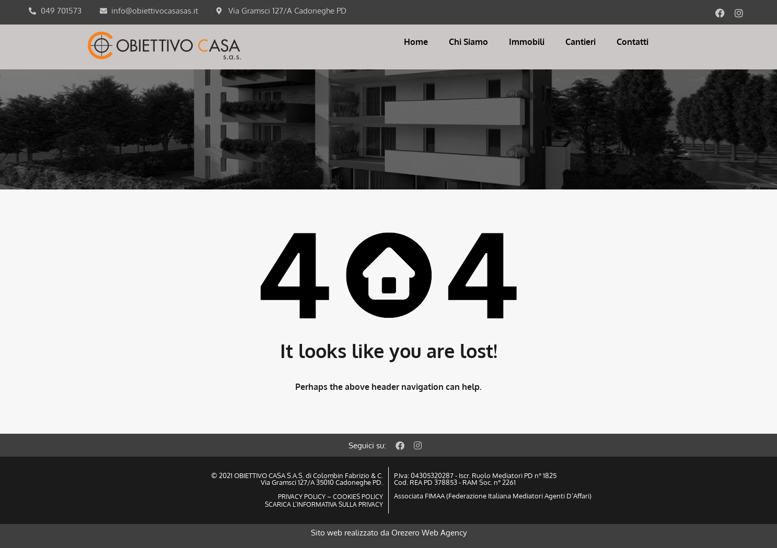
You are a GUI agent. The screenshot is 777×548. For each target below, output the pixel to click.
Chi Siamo (468, 42)
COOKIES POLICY (357, 497)
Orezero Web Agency (429, 533)
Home (416, 42)
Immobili (526, 42)
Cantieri (580, 42)
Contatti (632, 42)
